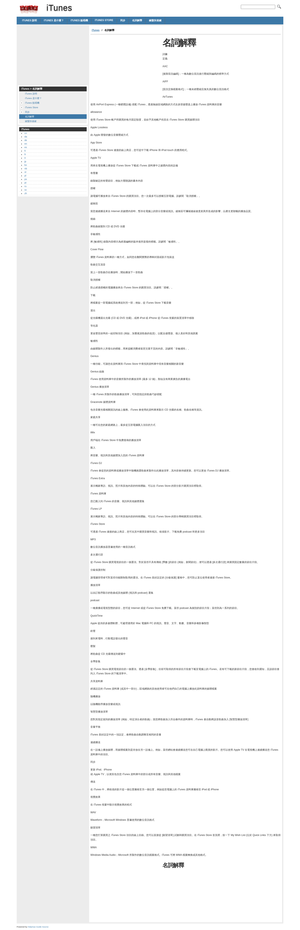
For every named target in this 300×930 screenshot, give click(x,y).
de (25, 140)
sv (25, 190)
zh (25, 193)
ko (25, 165)
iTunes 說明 (29, 20)
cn (25, 133)
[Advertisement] (125, 66)
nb (25, 168)
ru (25, 186)
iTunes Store (104, 20)
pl (25, 175)
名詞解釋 (137, 20)
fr (25, 154)
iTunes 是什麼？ (54, 20)
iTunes (29, 9)
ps (25, 179)
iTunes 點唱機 (79, 20)
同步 (122, 20)
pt (25, 182)
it (25, 158)
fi (25, 151)
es (25, 147)
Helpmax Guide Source (38, 927)
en (25, 143)
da (25, 136)
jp (25, 161)
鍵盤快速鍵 (155, 20)
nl (25, 172)
